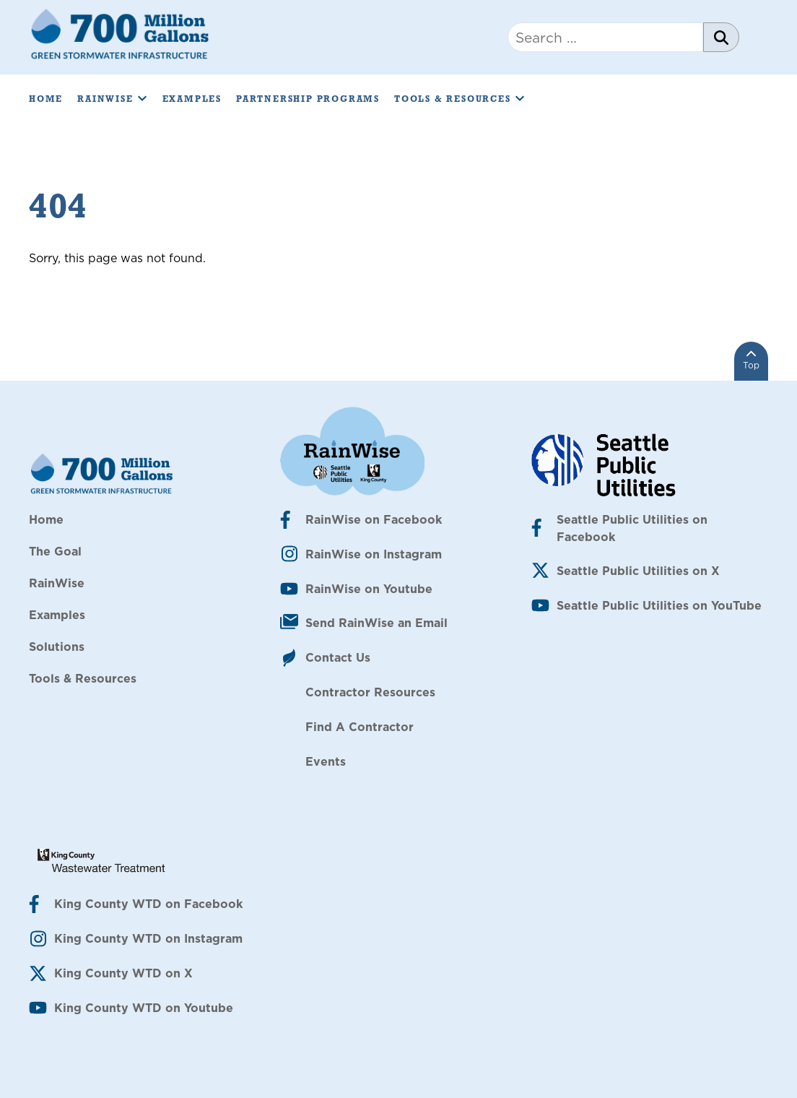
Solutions (56, 646)
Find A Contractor (359, 727)
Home (46, 99)
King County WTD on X (123, 973)
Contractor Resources (370, 692)
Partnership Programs (308, 99)
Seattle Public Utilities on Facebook (632, 528)
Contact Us (337, 657)
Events (325, 761)
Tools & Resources (460, 99)
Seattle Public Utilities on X (638, 571)
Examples (192, 99)
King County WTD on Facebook (148, 904)
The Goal (55, 551)
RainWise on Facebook (373, 519)
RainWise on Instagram (373, 554)
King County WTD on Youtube (143, 1008)
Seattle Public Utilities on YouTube (659, 605)
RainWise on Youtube (368, 589)
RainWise (112, 99)
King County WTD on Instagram (148, 938)
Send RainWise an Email (376, 623)
